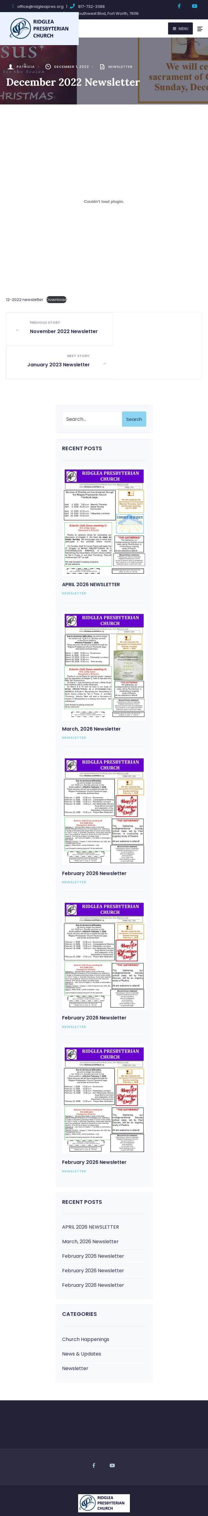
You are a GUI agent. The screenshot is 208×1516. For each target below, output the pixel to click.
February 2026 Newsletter (94, 843)
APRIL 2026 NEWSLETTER (91, 554)
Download (56, 299)
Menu (180, 28)
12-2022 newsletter (24, 299)
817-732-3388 (91, 6)
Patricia (26, 66)
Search (134, 389)
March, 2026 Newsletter (91, 698)
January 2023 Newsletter (149, 330)
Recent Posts (82, 418)
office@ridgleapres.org (40, 6)
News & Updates (81, 1323)
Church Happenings (85, 1309)
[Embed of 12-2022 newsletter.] (104, 201)
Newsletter (120, 66)
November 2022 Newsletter (59, 330)
